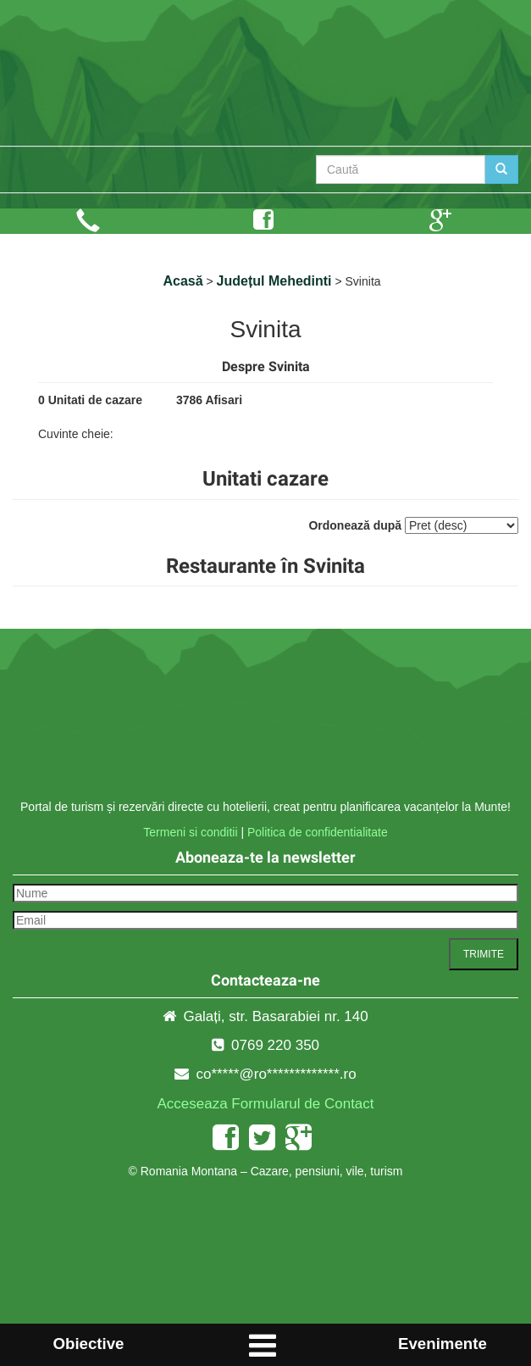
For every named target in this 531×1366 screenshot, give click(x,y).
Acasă (182, 281)
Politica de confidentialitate (317, 832)
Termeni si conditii (190, 832)
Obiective (88, 1343)
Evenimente (442, 1343)
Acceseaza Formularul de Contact (265, 1104)
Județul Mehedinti (274, 281)
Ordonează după (354, 525)
